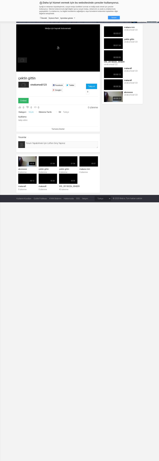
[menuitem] (22, 60)
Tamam (113, 18)
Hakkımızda (69, 198)
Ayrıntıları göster (66, 18)
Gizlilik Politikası (40, 198)
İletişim (85, 198)
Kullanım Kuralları (24, 198)
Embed (24, 100)
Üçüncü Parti (54, 18)
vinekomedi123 (39, 84)
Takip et (91, 86)
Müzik (31, 112)
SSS (78, 198)
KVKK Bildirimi (55, 198)
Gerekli (43, 18)
